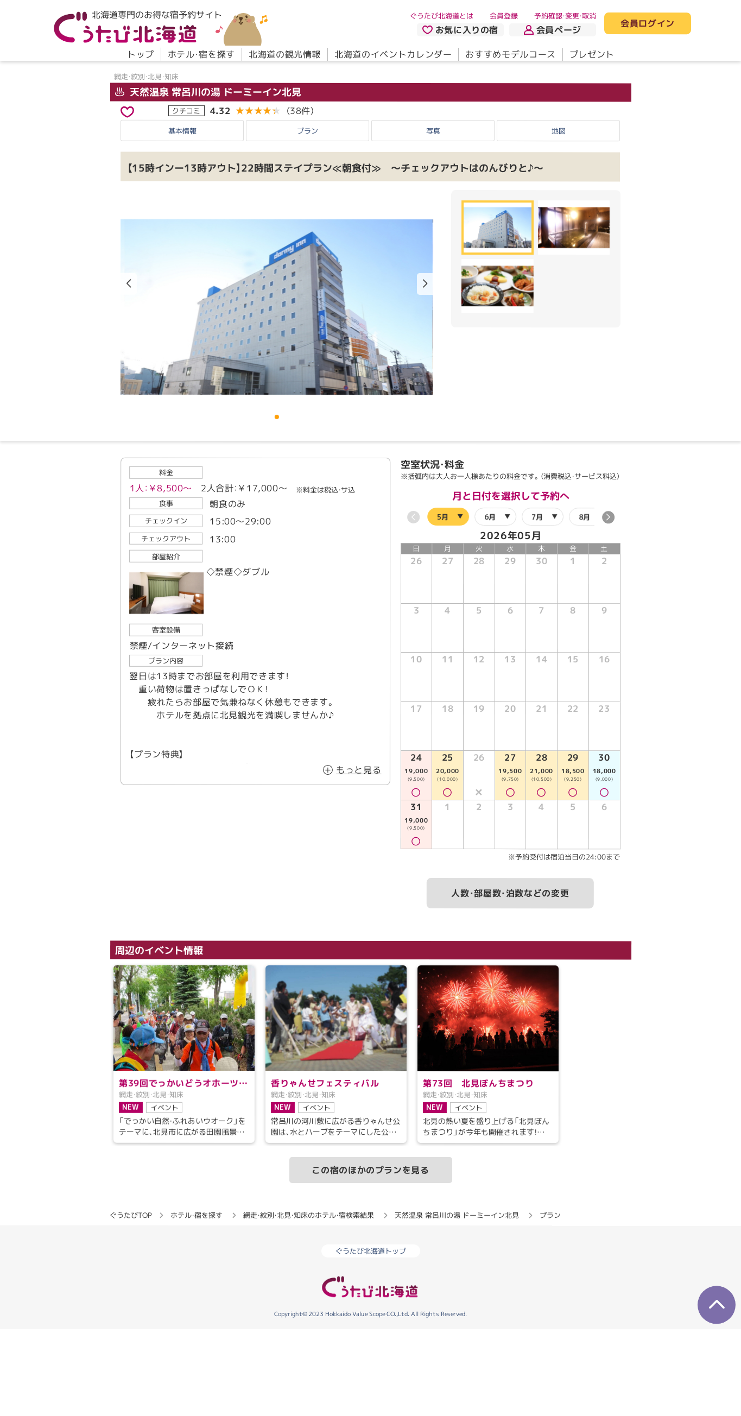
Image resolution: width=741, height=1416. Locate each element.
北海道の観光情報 (284, 54)
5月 (442, 603)
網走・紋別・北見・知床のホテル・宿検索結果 (308, 1301)
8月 (584, 603)
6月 (489, 603)
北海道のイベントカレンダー (393, 54)
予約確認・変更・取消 (565, 16)
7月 (536, 603)
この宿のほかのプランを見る (370, 1256)
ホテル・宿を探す (201, 54)
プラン (307, 217)
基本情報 (182, 217)
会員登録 (504, 16)
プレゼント (591, 54)
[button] (425, 370)
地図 (559, 217)
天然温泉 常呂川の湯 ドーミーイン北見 (208, 178)
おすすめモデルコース (510, 54)
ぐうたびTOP (130, 1301)
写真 (433, 217)
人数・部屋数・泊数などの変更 (510, 979)
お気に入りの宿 (460, 30)
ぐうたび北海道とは (441, 16)
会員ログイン (647, 24)
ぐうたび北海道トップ (370, 1337)
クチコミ (186, 197)
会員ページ (552, 30)
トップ (140, 54)
